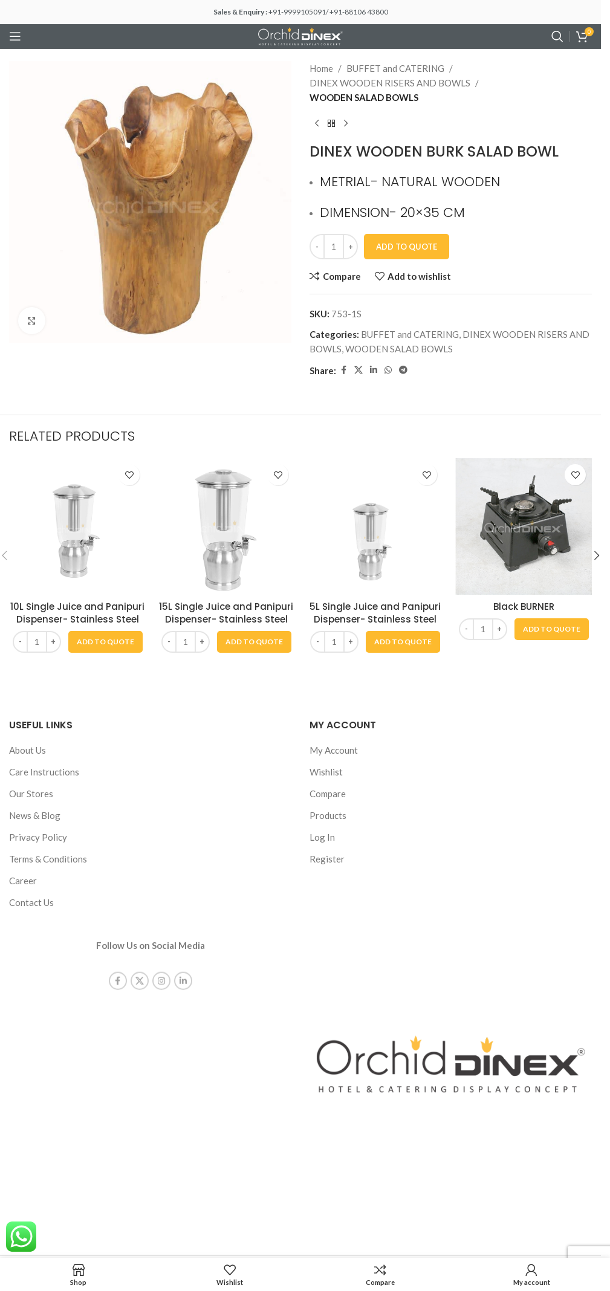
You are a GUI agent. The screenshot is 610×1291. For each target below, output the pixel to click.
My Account (334, 750)
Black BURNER (523, 606)
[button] (105, 642)
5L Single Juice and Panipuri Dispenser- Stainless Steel (375, 613)
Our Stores (31, 793)
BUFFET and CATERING (395, 68)
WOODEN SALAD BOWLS (364, 97)
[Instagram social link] (161, 971)
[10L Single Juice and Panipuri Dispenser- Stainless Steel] (77, 526)
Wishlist (326, 771)
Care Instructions (44, 771)
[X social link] (358, 370)
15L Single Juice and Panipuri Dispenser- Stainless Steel (226, 613)
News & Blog (34, 815)
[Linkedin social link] (373, 370)
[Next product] (346, 124)
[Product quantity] (334, 246)
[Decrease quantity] (317, 246)
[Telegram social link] (403, 370)
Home (321, 68)
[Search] (557, 36)
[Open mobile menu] (15, 36)
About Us (27, 750)
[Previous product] (317, 124)
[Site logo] (300, 35)
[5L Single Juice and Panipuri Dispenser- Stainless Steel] (375, 526)
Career (23, 880)
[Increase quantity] (350, 246)
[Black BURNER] (523, 526)
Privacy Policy (38, 837)
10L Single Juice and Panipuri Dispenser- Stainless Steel (77, 613)
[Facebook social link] (343, 370)
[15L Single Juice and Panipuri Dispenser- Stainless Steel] (226, 526)
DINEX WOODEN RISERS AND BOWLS (390, 82)
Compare (328, 793)
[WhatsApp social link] (388, 370)
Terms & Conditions (48, 858)
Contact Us (31, 902)
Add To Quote (406, 246)
